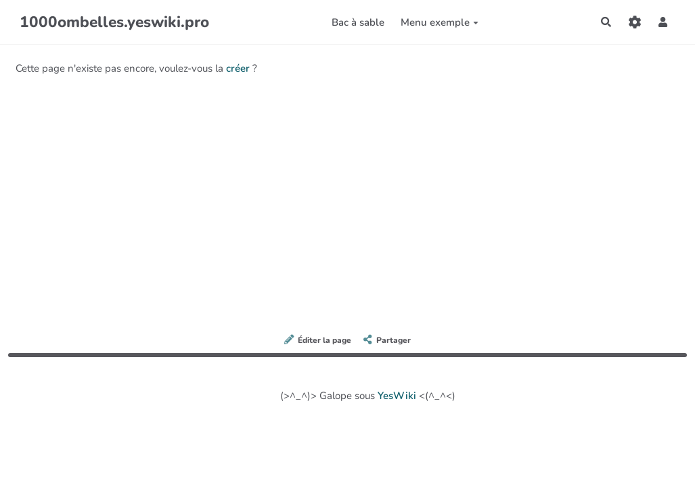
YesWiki (397, 395)
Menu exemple (439, 22)
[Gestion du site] (635, 22)
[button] (663, 22)
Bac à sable (358, 22)
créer (238, 68)
